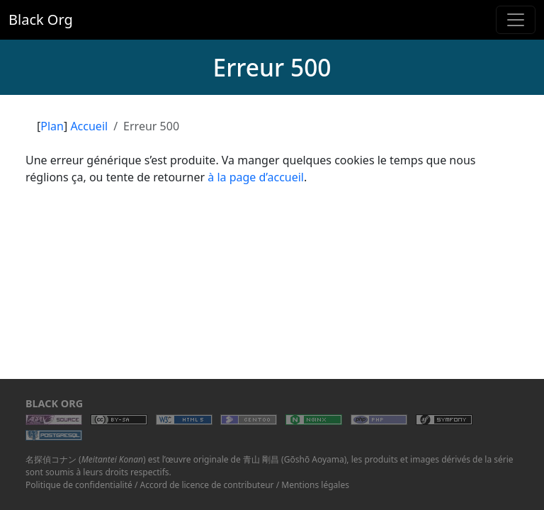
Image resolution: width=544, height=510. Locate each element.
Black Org (40, 19)
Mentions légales (315, 485)
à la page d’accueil (256, 177)
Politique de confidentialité (79, 485)
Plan (52, 126)
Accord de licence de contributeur (207, 485)
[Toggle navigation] (516, 20)
